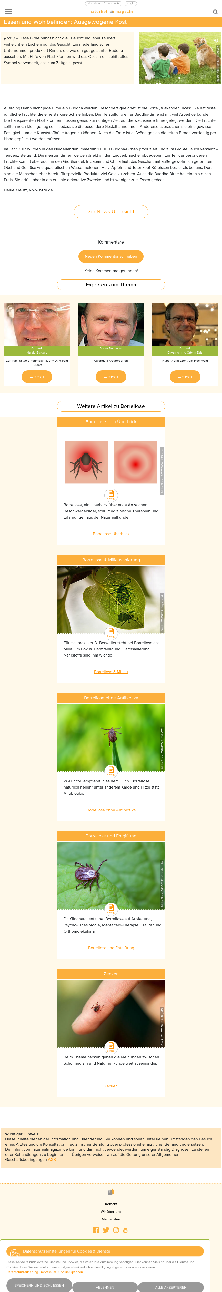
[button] (96, 1230)
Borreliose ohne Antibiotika (111, 810)
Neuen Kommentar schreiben (111, 256)
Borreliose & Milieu (111, 671)
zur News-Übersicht (111, 211)
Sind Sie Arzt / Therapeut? (103, 3)
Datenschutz (111, 1247)
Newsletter (111, 1270)
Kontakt (111, 1204)
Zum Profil (37, 377)
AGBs (111, 1255)
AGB (52, 1159)
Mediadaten (111, 1219)
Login (130, 3)
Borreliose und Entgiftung (111, 948)
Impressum (111, 1239)
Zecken (111, 1086)
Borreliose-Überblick (111, 534)
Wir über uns (111, 1211)
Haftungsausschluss (111, 1262)
